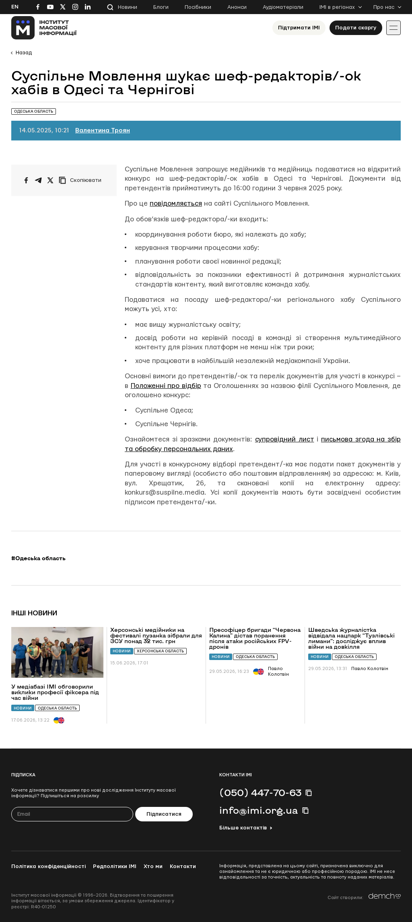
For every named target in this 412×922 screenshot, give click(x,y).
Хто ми (153, 866)
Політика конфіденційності (48, 866)
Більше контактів (243, 828)
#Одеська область (38, 558)
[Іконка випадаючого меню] (393, 28)
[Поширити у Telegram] (38, 180)
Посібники (198, 7)
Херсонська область (160, 651)
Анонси (237, 7)
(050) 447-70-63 (260, 792)
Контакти (183, 866)
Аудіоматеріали (283, 7)
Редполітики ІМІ (114, 866)
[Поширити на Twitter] (50, 180)
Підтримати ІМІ (299, 28)
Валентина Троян (102, 131)
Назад (24, 53)
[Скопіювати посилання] (82, 180)
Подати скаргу (356, 28)
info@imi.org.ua (258, 810)
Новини (127, 7)
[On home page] (44, 27)
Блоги (161, 7)
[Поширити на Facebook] (26, 180)
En (15, 7)
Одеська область (57, 708)
